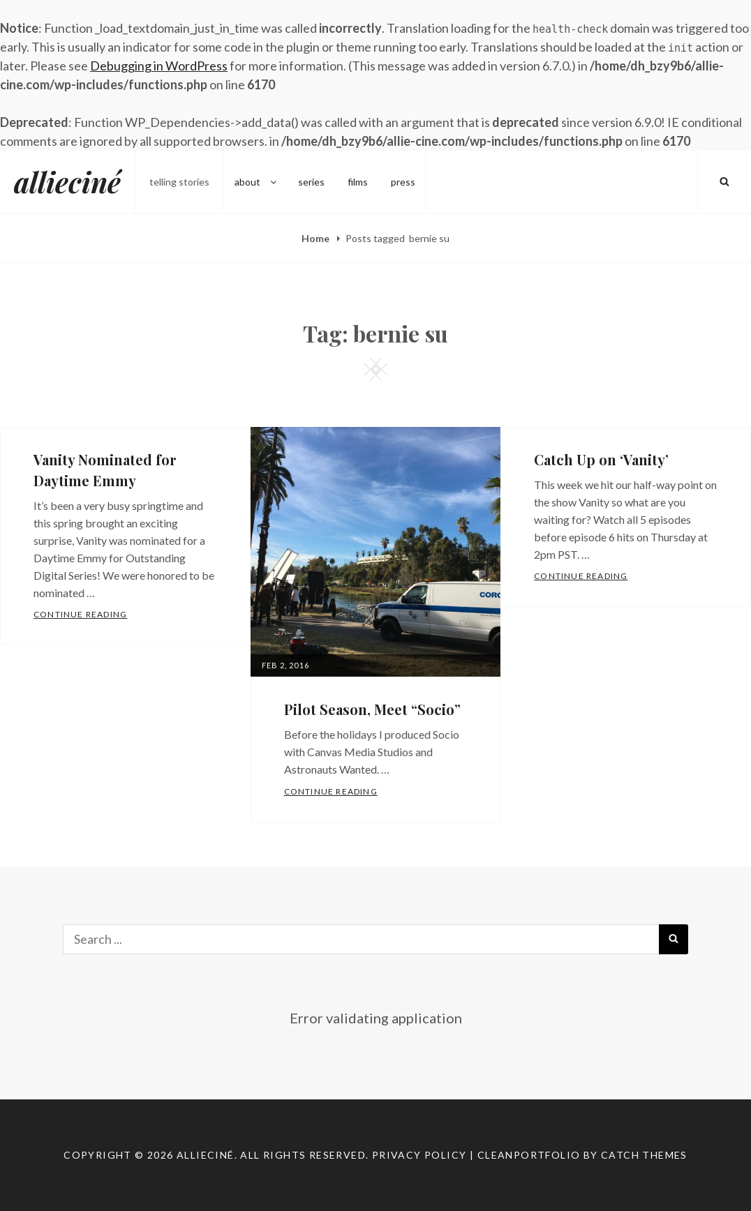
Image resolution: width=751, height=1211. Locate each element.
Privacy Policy (419, 1155)
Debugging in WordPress (159, 65)
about (256, 182)
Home (317, 238)
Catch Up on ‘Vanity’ (601, 459)
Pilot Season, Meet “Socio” (372, 709)
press (403, 182)
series (311, 182)
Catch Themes (644, 1155)
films (358, 182)
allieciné (67, 181)
